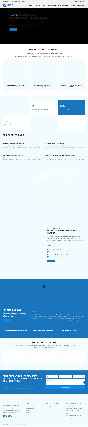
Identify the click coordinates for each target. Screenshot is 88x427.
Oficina (12, 218)
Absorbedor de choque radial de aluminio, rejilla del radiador (71, 86)
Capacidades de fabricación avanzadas (13, 156)
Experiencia (41, 195)
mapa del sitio (21, 425)
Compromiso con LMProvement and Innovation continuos (60, 156)
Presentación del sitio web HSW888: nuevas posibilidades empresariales (43, 355)
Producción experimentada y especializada (13, 144)
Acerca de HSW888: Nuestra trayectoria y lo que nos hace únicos (15, 355)
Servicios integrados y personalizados (54, 144)
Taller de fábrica (75, 218)
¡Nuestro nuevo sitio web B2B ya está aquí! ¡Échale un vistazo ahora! (70, 355)
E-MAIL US (5, 386)
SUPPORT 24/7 (27, 386)
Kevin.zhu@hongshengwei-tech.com (74, 409)
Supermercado (54, 218)
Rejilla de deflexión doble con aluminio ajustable (44, 86)
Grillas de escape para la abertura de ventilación (16, 86)
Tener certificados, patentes (68, 331)
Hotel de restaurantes (33, 218)
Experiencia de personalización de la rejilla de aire (28, 17)
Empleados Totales (65, 195)
